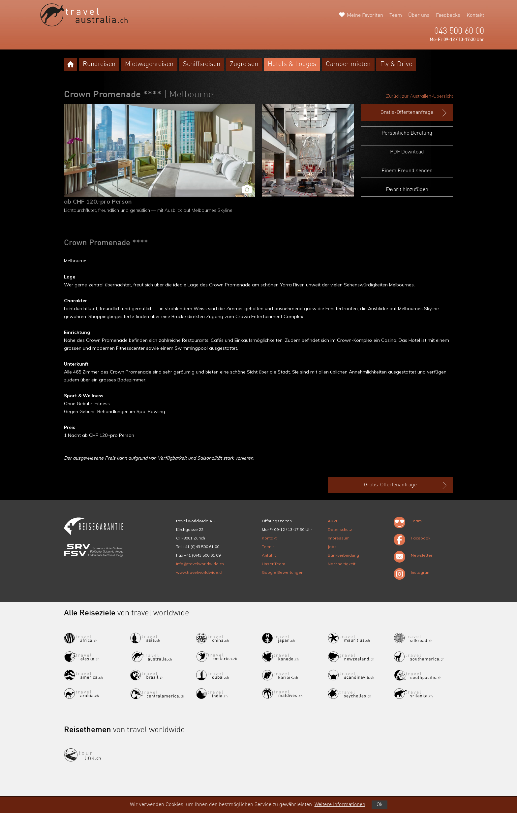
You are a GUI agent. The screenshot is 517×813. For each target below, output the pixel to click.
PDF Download (407, 152)
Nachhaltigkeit (341, 563)
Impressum (339, 538)
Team (395, 15)
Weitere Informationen (340, 804)
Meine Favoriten (365, 15)
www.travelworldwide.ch (200, 572)
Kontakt (475, 15)
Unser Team (273, 563)
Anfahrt (269, 555)
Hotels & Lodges (292, 64)
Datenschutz (340, 529)
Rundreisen (99, 64)
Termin (268, 546)
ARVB (333, 520)
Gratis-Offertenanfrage (414, 112)
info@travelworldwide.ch (200, 563)
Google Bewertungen (282, 572)
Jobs (332, 546)
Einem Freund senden (407, 171)
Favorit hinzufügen (407, 189)
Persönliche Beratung (406, 133)
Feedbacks (448, 15)
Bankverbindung (343, 555)
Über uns (419, 15)
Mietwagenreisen (149, 64)
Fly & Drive (396, 64)
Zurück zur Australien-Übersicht (419, 96)
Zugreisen (244, 64)
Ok (379, 804)
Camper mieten (348, 64)
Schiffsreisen (201, 64)
